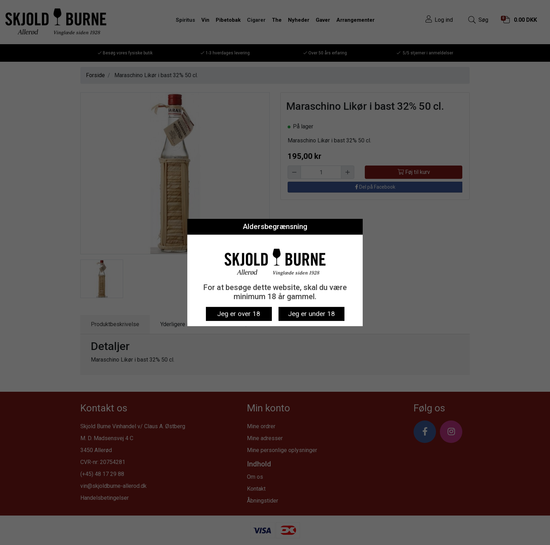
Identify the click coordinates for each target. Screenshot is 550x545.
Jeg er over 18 (238, 314)
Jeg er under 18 (311, 314)
